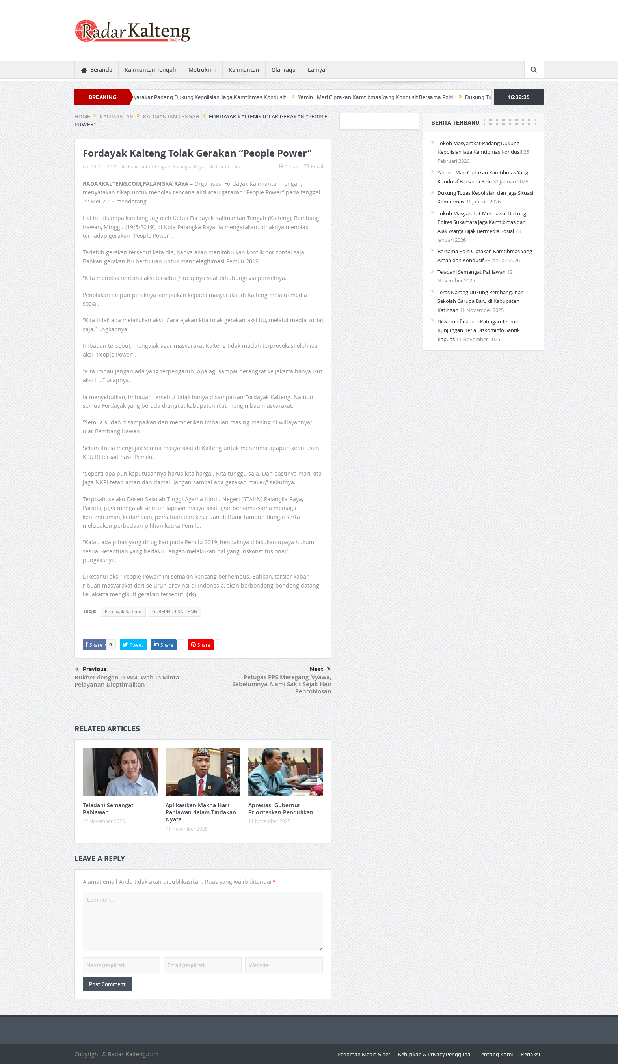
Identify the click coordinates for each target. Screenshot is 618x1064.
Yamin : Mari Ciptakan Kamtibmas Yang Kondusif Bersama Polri (385, 97)
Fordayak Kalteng (123, 611)
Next (320, 669)
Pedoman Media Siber (363, 1054)
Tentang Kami (495, 1054)
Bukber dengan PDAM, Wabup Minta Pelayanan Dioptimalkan (126, 681)
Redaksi (530, 1054)
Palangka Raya (189, 166)
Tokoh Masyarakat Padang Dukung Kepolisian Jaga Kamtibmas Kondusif (206, 97)
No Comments (224, 166)
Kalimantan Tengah (150, 69)
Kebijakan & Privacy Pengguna (434, 1054)
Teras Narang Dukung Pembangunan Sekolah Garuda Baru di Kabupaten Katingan (480, 301)
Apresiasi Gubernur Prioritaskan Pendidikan (280, 808)
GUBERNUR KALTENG (174, 611)
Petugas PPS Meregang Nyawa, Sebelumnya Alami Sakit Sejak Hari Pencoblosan (281, 684)
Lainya (316, 69)
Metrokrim (202, 69)
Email (313, 166)
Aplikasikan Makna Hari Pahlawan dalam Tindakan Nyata (201, 812)
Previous (91, 669)
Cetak (288, 166)
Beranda (96, 70)
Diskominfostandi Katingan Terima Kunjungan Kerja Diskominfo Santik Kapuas (478, 330)
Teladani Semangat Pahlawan (108, 808)
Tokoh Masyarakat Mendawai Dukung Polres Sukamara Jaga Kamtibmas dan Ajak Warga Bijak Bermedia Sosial (481, 222)
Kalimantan (244, 69)
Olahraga (284, 69)
